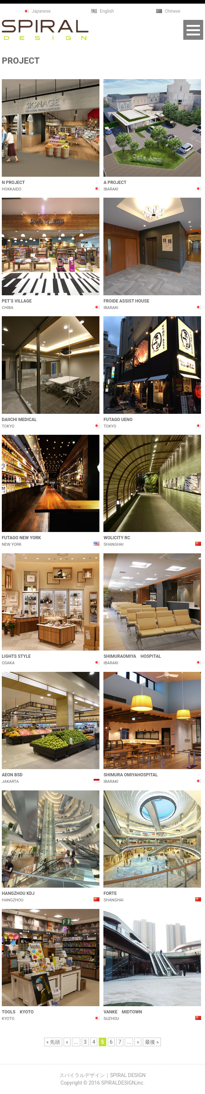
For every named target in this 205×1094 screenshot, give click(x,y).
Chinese (172, 11)
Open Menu (193, 30)
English (107, 11)
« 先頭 (53, 1042)
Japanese (41, 11)
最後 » (152, 1042)
